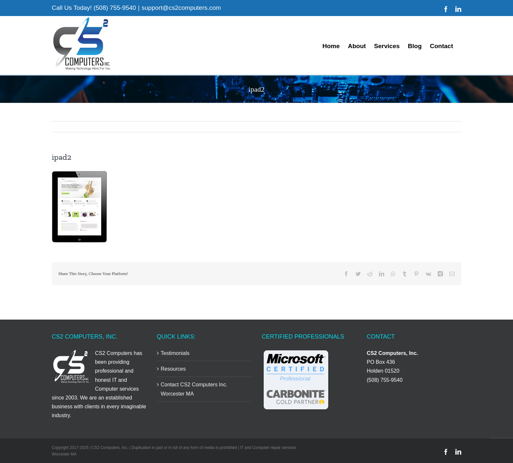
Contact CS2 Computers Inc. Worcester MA (194, 389)
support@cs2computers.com (181, 7)
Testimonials (175, 353)
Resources (173, 369)
